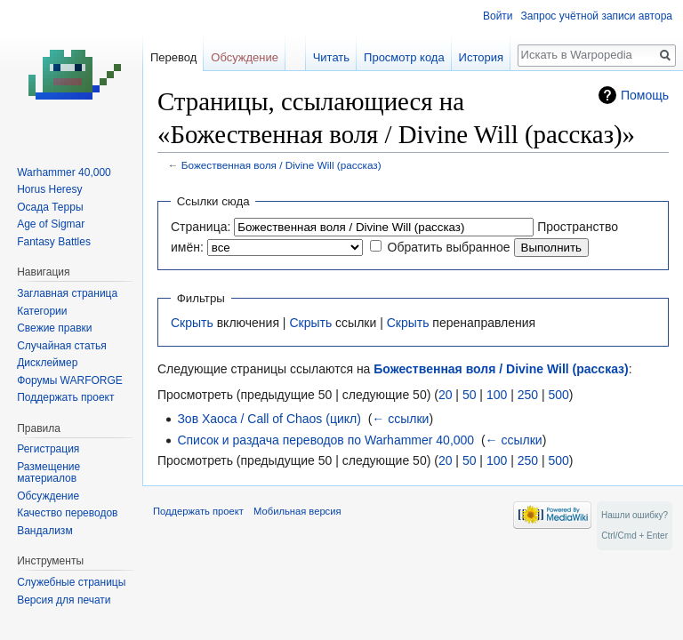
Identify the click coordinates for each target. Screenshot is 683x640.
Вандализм (44, 530)
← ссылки (400, 419)
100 (496, 395)
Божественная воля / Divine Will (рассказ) (281, 165)
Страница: (200, 227)
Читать (331, 57)
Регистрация (48, 449)
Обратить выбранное (449, 247)
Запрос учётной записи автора (596, 16)
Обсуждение (244, 57)
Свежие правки (54, 328)
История (481, 57)
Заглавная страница (67, 293)
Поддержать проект (65, 397)
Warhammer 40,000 (64, 172)
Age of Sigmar (50, 224)
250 (528, 395)
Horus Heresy (49, 189)
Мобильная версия (297, 511)
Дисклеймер (47, 362)
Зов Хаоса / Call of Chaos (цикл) (268, 419)
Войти (498, 16)
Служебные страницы (71, 582)
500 (558, 395)
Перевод (173, 57)
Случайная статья (61, 346)
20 (445, 395)
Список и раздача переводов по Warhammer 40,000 (325, 440)
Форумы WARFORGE (70, 380)
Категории (42, 311)
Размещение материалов (48, 472)
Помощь (645, 95)
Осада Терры (50, 207)
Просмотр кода (404, 57)
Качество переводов (67, 513)
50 (469, 395)
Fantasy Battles (54, 242)
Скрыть (192, 323)
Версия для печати (63, 600)
